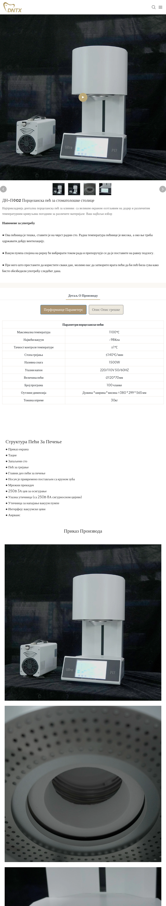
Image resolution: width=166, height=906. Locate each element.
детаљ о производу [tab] (83, 295)
